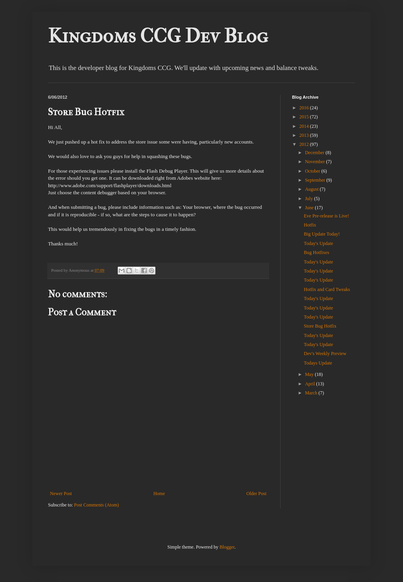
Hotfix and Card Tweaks (327, 289)
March (311, 393)
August (312, 189)
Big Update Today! (322, 234)
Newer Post (61, 493)
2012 (304, 144)
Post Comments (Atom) (96, 505)
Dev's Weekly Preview (325, 353)
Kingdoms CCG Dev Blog (158, 36)
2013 (304, 135)
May (310, 374)
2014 (304, 126)
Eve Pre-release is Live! (326, 216)
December (315, 152)
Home (159, 493)
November (315, 161)
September (315, 180)
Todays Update (318, 363)
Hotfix (310, 225)
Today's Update (318, 243)
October (313, 171)
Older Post (256, 493)
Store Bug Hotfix (320, 326)
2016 (304, 108)
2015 (304, 117)
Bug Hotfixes (316, 252)
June (310, 207)
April (310, 384)
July (309, 198)
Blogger (227, 547)
